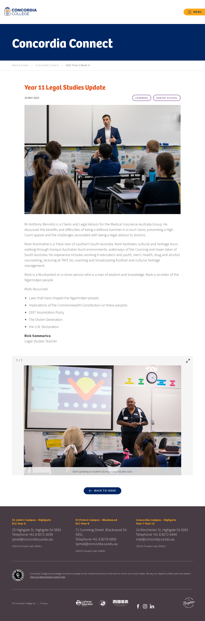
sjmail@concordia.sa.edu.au (32, 539)
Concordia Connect (47, 65)
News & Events (20, 65)
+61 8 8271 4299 (41, 534)
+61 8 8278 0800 (104, 539)
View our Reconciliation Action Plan (47, 577)
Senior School (167, 98)
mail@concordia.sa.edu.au (155, 539)
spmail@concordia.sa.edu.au (96, 543)
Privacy (43, 603)
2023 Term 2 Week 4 (77, 65)
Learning (141, 98)
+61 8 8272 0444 (165, 534)
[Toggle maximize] (188, 360)
